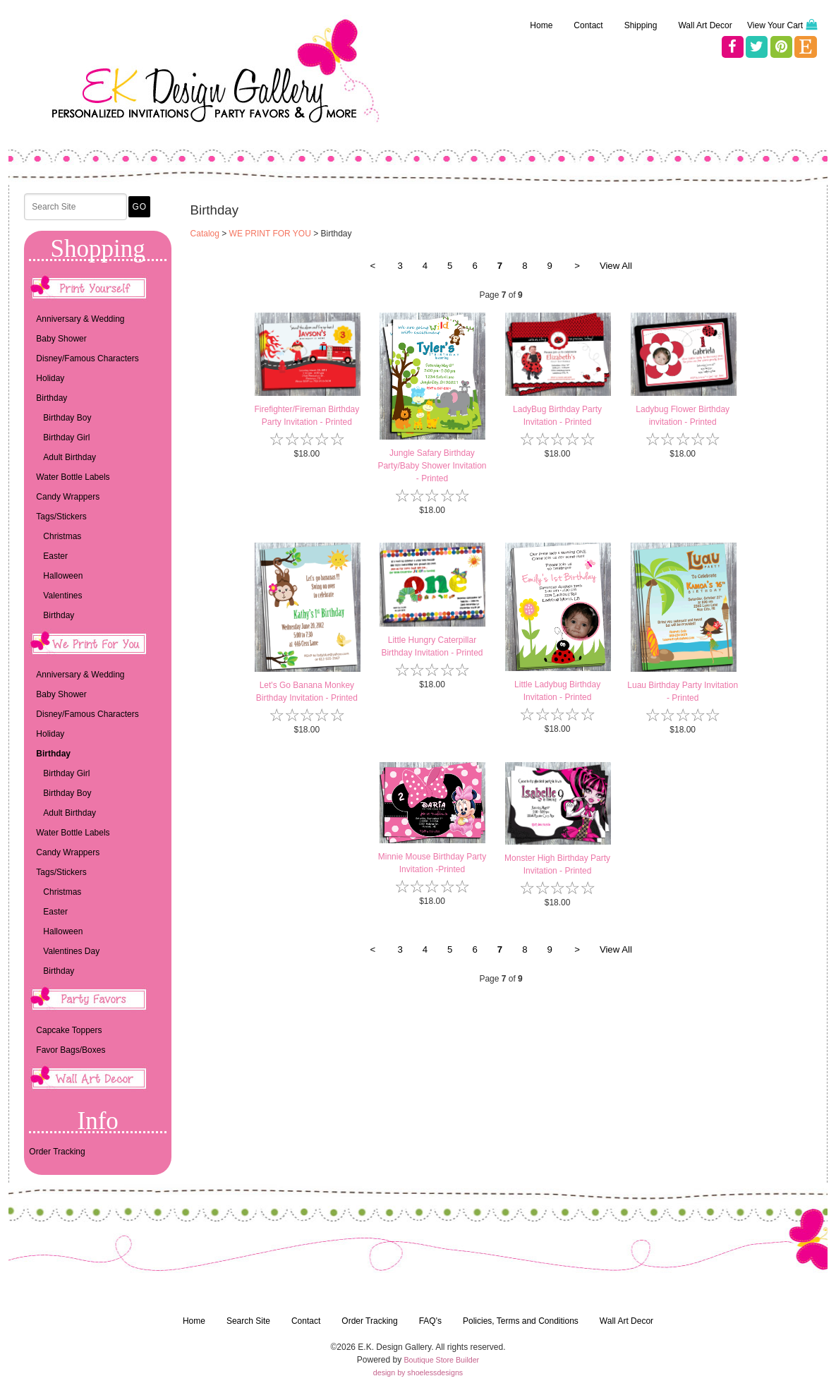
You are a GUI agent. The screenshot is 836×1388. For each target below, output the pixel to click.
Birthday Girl (66, 437)
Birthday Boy (67, 418)
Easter (55, 556)
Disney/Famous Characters (87, 358)
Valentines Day (71, 951)
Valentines (62, 596)
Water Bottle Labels (72, 477)
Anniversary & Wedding (80, 319)
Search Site (248, 1321)
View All (616, 265)
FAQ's (430, 1321)
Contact (588, 25)
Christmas (62, 536)
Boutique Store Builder (442, 1360)
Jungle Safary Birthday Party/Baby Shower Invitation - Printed (431, 465)
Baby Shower (61, 339)
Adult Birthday (69, 457)
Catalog (204, 234)
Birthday (51, 398)
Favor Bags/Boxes (70, 1050)
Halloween (63, 576)
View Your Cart (775, 25)
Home (541, 25)
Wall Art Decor (705, 25)
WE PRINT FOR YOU (270, 234)
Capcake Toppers (69, 1030)
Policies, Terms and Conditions (520, 1321)
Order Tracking (57, 1152)
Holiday (50, 378)
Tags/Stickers (61, 516)
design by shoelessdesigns (418, 1372)
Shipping (641, 25)
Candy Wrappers (67, 497)
